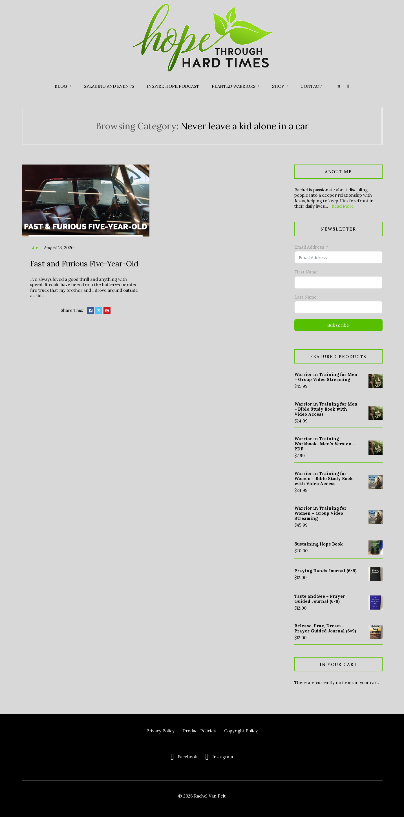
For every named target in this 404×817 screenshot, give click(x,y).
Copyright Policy (241, 730)
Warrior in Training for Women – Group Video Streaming (320, 513)
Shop (278, 86)
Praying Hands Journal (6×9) (325, 570)
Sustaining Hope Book (318, 544)
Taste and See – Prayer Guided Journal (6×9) (319, 598)
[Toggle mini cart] (348, 86)
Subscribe (338, 325)
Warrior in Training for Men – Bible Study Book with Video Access (325, 409)
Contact (311, 86)
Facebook (187, 756)
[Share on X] (98, 310)
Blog (61, 86)
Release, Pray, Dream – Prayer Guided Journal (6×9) (325, 628)
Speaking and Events (109, 86)
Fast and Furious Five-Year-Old (84, 263)
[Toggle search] (338, 86)
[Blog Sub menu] (70, 86)
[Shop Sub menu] (287, 86)
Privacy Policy (160, 730)
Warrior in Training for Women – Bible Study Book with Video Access (323, 478)
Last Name (305, 297)
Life (34, 247)
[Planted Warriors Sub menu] (258, 86)
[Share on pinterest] (107, 310)
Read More (343, 206)
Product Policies (199, 730)
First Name (306, 272)
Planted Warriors (233, 86)
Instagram (222, 756)
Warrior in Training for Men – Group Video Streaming (325, 377)
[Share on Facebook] (90, 310)
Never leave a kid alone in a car (245, 126)
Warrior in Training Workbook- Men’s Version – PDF (324, 444)
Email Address (309, 247)
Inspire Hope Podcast (173, 86)
